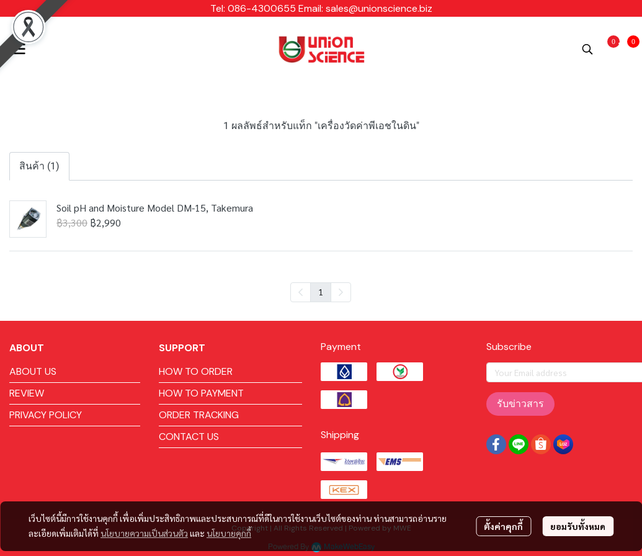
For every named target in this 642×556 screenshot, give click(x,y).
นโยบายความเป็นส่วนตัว (144, 533)
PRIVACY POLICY (45, 414)
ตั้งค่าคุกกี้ (503, 526)
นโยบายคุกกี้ (229, 533)
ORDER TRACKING (199, 414)
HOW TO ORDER (196, 371)
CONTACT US (189, 436)
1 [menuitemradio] (320, 291)
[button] (587, 49)
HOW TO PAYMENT (201, 393)
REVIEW (26, 393)
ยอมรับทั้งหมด (577, 526)
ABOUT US (32, 371)
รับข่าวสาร (520, 404)
